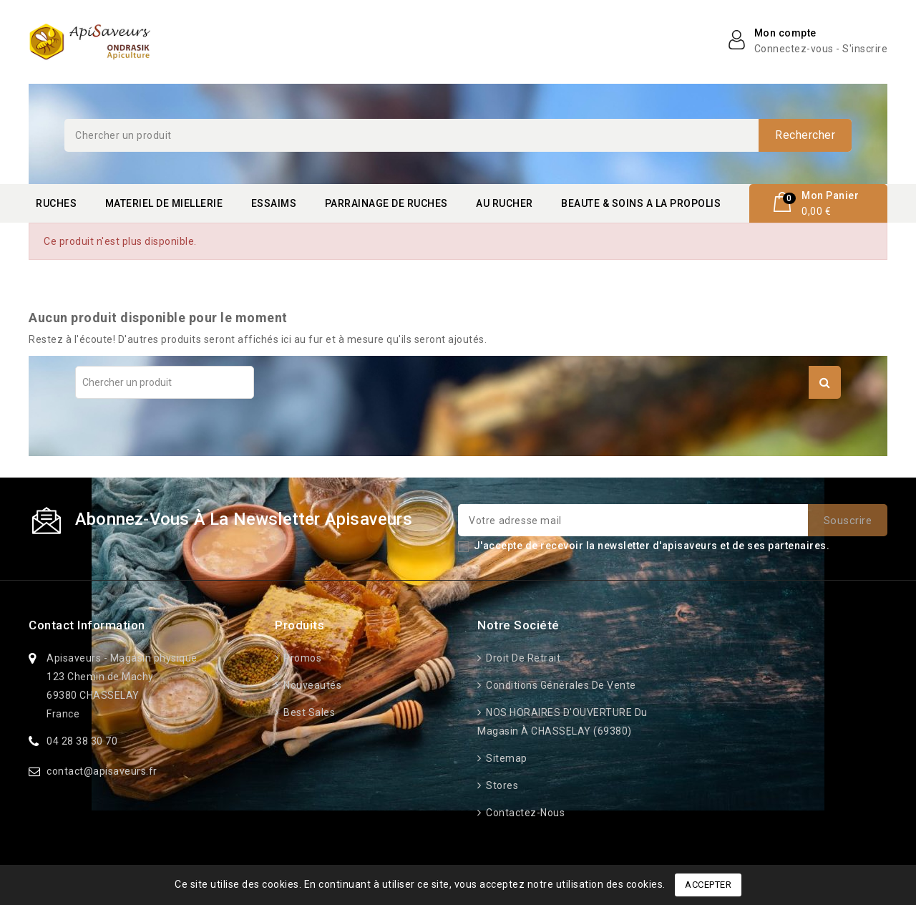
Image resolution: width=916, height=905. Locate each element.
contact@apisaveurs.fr (102, 771)
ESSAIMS (274, 203)
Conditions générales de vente (560, 685)
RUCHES (56, 203)
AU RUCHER (504, 203)
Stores (501, 785)
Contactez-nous (524, 812)
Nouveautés (311, 685)
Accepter (708, 884)
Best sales (308, 712)
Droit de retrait (522, 658)
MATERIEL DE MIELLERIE (164, 203)
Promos (301, 658)
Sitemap (505, 758)
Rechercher (805, 135)
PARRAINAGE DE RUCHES (386, 203)
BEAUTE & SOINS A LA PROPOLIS (641, 203)
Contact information (87, 625)
